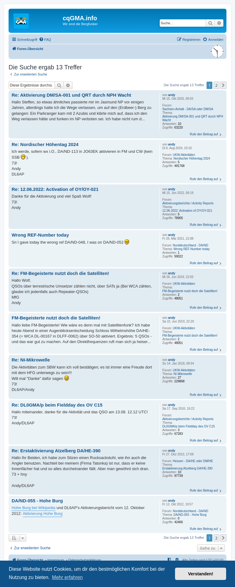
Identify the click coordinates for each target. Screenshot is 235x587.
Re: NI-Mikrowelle (31, 359)
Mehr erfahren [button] (67, 577)
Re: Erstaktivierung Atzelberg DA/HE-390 (56, 450)
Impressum (55, 560)
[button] (223, 85)
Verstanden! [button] (200, 573)
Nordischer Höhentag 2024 (191, 158)
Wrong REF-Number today (191, 249)
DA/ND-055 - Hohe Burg (190, 514)
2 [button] (216, 85)
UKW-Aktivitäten (184, 154)
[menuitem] (45, 39)
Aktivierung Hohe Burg (42, 513)
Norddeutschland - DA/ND (190, 245)
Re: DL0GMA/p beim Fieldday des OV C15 (57, 404)
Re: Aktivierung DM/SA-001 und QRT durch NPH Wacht (71, 95)
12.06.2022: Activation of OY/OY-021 (187, 210)
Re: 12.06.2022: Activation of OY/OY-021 (55, 189)
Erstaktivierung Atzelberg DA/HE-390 (187, 468)
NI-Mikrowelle (182, 374)
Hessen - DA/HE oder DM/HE (193, 461)
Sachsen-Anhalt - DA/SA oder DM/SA (187, 109)
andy (171, 95)
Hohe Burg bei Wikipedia (33, 507)
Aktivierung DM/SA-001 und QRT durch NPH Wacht (192, 118)
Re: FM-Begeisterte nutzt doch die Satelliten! (60, 273)
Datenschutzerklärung (84, 560)
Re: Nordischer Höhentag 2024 (45, 144)
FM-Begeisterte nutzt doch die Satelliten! (189, 291)
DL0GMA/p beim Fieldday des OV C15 (188, 426)
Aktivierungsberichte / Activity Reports (187, 203)
